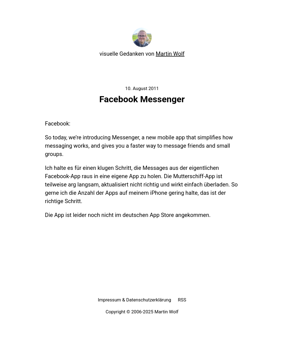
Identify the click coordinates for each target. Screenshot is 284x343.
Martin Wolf (170, 53)
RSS (182, 300)
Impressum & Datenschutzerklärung (134, 300)
